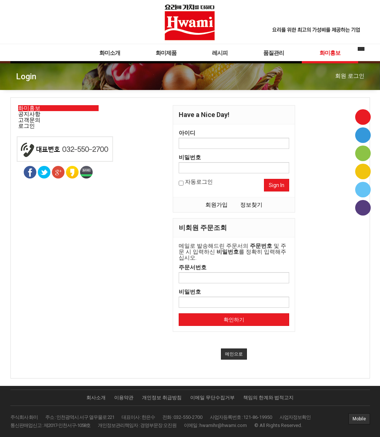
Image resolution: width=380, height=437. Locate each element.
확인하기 (234, 320)
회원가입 (216, 204)
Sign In (276, 185)
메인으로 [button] (234, 354)
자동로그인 (196, 182)
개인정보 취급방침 (162, 397)
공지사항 (29, 114)
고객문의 (29, 120)
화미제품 (166, 53)
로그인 (26, 126)
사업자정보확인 (295, 417)
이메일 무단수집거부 (212, 397)
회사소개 (96, 397)
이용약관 (123, 397)
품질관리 (273, 53)
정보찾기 (251, 204)
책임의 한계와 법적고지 (268, 397)
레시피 (220, 53)
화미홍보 (330, 53)
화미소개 (109, 53)
